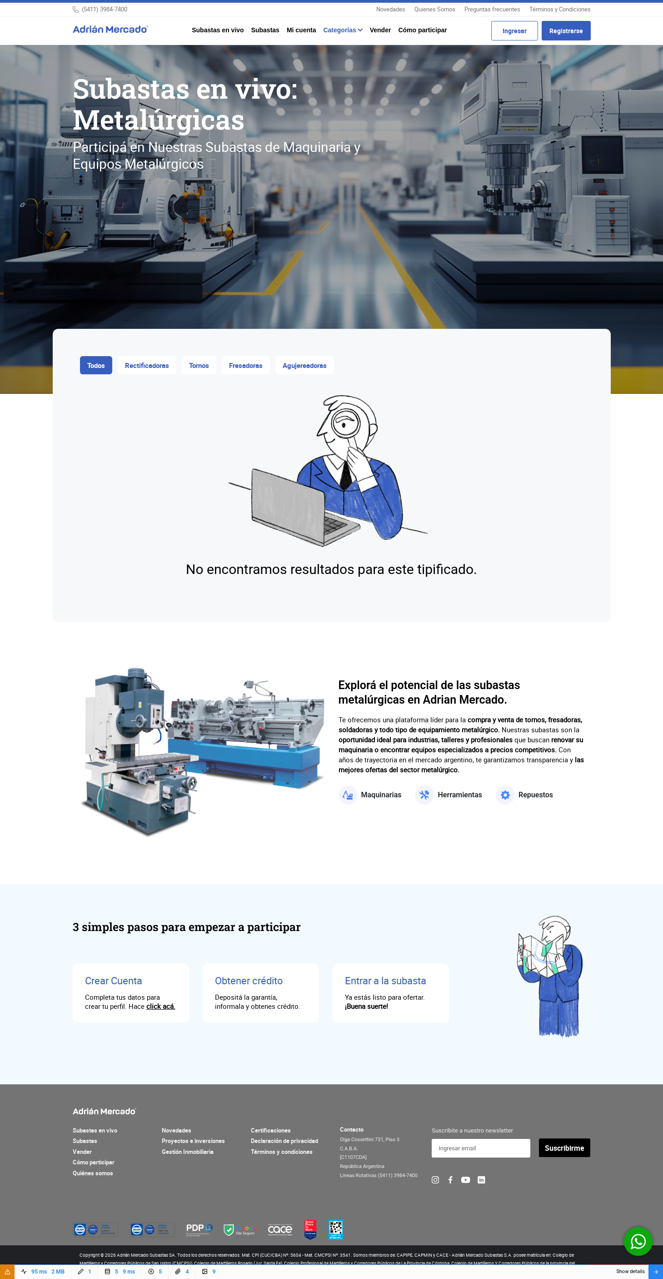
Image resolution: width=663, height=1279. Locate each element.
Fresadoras (246, 365)
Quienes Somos (434, 9)
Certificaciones (271, 1130)
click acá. (160, 1006)
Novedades (390, 9)
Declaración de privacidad (284, 1141)
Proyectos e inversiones (193, 1141)
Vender (380, 30)
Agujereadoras (305, 365)
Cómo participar (422, 30)
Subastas (265, 30)
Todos (96, 365)
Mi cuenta (301, 30)
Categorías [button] (340, 30)
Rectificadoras (147, 365)
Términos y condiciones (282, 1152)
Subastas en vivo (218, 30)
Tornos (199, 365)
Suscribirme (564, 1148)
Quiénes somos (93, 1173)
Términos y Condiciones (560, 9)
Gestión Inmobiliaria (188, 1152)
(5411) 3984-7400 (104, 9)
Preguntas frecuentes (492, 9)
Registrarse (566, 30)
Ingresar (515, 30)
